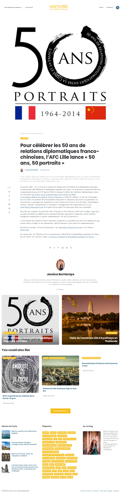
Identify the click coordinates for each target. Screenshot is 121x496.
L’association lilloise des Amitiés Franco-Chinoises (41, 197)
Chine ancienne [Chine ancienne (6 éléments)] (48, 448)
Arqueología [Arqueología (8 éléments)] (47, 439)
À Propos (110, 7)
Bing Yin (78, 214)
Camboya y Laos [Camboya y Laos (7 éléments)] (48, 442)
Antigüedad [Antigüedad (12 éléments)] (62, 432)
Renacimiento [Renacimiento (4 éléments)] (48, 474)
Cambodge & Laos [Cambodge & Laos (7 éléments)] (70, 439)
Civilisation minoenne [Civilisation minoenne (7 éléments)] (50, 452)
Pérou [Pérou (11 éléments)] (72, 471)
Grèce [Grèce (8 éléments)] (52, 464)
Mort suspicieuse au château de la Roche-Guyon (18, 397)
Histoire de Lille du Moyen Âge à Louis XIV (59, 389)
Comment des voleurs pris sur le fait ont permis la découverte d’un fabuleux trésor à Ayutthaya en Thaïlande (25, 468)
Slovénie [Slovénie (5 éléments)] (68, 474)
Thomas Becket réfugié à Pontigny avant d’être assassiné (24, 443)
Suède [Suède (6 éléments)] (75, 474)
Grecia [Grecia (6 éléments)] (45, 464)
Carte (101, 7)
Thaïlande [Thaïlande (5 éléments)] (55, 477)
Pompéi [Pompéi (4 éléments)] (65, 471)
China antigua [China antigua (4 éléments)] (61, 442)
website (59, 289)
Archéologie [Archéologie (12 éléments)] (62, 436)
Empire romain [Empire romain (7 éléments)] (72, 458)
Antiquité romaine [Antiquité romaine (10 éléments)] (49, 436)
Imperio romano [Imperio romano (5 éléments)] (48, 467)
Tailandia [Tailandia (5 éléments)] (46, 477)
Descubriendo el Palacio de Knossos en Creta (100, 364)
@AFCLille (24, 230)
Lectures (96, 491)
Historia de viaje (94, 358)
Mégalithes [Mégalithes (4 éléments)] (47, 471)
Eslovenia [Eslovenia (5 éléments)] (46, 461)
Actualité (29, 7)
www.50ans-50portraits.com (31, 207)
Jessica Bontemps (32, 170)
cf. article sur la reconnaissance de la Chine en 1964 (53, 194)
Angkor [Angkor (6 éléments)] (45, 432)
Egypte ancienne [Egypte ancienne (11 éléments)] (48, 458)
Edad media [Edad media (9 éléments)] (69, 455)
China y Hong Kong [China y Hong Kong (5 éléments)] (49, 445)
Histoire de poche (9, 358)
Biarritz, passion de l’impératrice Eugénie (24, 432)
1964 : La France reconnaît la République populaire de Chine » (68, 237)
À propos (116, 491)
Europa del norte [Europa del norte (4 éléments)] (58, 461)
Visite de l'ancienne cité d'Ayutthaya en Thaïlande (93, 339)
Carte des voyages (106, 491)
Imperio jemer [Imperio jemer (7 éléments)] (60, 464)
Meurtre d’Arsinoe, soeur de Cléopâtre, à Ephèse (22, 455)
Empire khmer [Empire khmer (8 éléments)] (60, 458)
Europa (85, 358)
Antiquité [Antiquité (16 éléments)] (71, 432)
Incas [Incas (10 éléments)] (58, 467)
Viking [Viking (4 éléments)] (70, 477)
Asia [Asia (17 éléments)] (55, 439)
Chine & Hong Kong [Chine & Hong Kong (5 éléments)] (64, 445)
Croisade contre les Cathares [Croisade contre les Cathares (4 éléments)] (53, 455)
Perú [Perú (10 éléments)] (59, 471)
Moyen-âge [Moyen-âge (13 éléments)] (72, 467)
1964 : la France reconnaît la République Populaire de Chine (28, 339)
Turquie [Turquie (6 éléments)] (63, 477)
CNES (40, 214)
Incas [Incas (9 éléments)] (64, 467)
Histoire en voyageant (13, 7)
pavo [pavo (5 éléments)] (54, 471)
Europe (45, 358)
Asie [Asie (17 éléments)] (60, 439)
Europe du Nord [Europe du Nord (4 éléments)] (71, 461)
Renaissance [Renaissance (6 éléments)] (59, 474)
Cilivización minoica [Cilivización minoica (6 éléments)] (62, 448)
